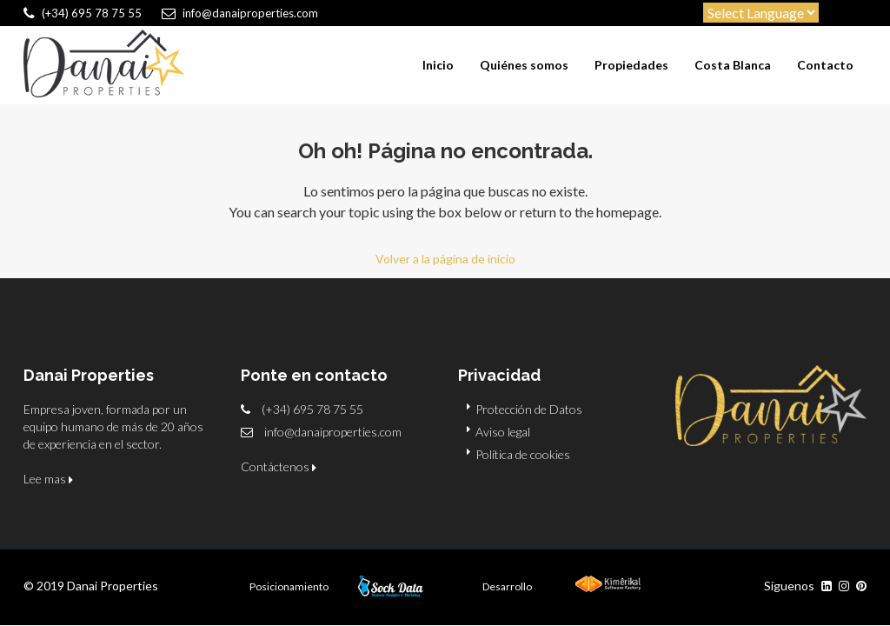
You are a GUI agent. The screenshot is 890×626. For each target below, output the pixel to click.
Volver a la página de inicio (445, 258)
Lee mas (48, 478)
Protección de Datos (528, 409)
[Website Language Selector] (761, 13)
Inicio (438, 64)
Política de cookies (522, 454)
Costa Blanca (732, 64)
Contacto (825, 64)
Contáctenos (278, 466)
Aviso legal (502, 431)
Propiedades (631, 64)
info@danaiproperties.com (333, 431)
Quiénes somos (524, 64)
